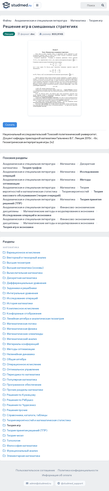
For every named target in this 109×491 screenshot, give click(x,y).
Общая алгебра (14, 359)
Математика (78, 20)
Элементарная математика (21, 455)
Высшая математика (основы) (23, 267)
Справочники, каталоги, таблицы (25, 415)
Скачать (9, 124)
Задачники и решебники (20, 288)
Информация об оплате (57, 475)
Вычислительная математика (22, 272)
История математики (18, 303)
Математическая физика (20, 328)
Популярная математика (20, 379)
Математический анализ (20, 338)
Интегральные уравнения (20, 293)
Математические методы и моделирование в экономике (58, 211)
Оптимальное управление (21, 369)
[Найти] (102, 5)
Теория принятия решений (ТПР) (25, 430)
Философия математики (20, 445)
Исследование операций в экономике (27, 215)
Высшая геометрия (16, 262)
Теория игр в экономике (18, 227)
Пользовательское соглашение (35, 470)
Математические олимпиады (23, 333)
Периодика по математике (21, 374)
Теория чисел (13, 435)
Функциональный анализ (20, 450)
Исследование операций (20, 298)
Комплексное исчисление (21, 308)
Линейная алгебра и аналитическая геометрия (33, 318)
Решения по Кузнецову (19, 394)
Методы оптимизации (19, 349)
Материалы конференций (21, 343)
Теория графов (32, 167)
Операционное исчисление (22, 364)
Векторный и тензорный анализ (24, 257)
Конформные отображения (22, 313)
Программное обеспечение (22, 384)
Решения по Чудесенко (19, 404)
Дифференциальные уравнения (24, 282)
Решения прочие (15, 410)
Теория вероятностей (75, 191)
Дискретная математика (20, 277)
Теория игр (12, 425)
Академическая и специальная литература (41, 20)
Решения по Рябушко (18, 399)
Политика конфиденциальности (78, 470)
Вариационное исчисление (21, 252)
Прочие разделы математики (23, 389)
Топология (11, 440)
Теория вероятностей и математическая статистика (37, 420)
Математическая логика (19, 323)
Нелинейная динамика (19, 354)
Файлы (7, 20)
